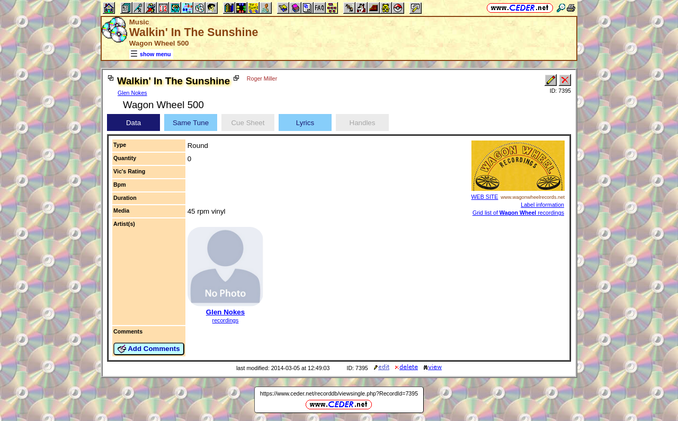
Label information (542, 204)
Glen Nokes (132, 93)
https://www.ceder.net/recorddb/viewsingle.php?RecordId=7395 (339, 393)
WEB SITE (484, 197)
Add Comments (149, 349)
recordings (225, 320)
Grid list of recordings (518, 212)
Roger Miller (262, 78)
